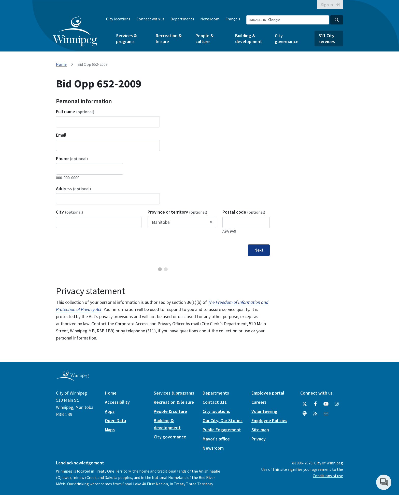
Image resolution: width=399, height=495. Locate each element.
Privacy (258, 439)
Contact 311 (215, 402)
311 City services (327, 38)
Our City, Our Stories (223, 420)
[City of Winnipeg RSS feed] (315, 413)
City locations (118, 18)
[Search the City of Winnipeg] (287, 19)
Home (61, 64)
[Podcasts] (304, 413)
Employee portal (267, 393)
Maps (110, 430)
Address (73, 188)
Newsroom (209, 18)
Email (61, 135)
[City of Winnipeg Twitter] (304, 404)
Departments (182, 18)
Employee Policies (269, 420)
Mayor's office (216, 439)
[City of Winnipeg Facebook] (315, 404)
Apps (110, 411)
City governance (286, 38)
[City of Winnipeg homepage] (72, 379)
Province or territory (177, 212)
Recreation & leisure (169, 38)
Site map (260, 430)
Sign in (327, 4)
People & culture (204, 38)
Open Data (115, 420)
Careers (258, 402)
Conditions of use (328, 475)
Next (258, 250)
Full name (75, 111)
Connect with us (150, 18)
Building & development (248, 38)
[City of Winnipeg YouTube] (326, 404)
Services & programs (126, 38)
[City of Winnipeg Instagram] (336, 404)
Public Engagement (222, 430)
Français (232, 18)
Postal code (243, 212)
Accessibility (117, 402)
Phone (72, 158)
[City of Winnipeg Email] (326, 413)
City (69, 212)
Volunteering (264, 411)
